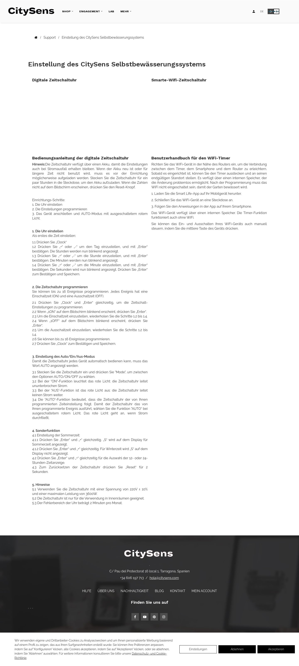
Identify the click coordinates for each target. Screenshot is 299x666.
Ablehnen (237, 649)
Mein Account (204, 591)
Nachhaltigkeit (135, 591)
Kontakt (177, 591)
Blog (159, 591)
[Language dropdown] (262, 11)
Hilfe (86, 591)
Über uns (106, 591)
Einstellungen (198, 649)
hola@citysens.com (164, 578)
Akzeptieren (276, 649)
